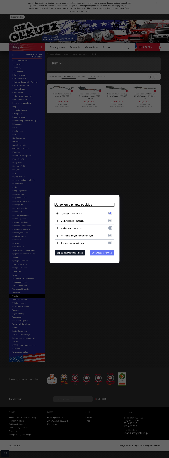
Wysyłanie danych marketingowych (76, 235)
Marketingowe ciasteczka (72, 221)
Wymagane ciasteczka (70, 213)
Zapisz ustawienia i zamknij (69, 252)
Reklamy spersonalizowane (73, 243)
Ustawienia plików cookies (72, 204)
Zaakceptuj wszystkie (103, 252)
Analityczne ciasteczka (70, 228)
